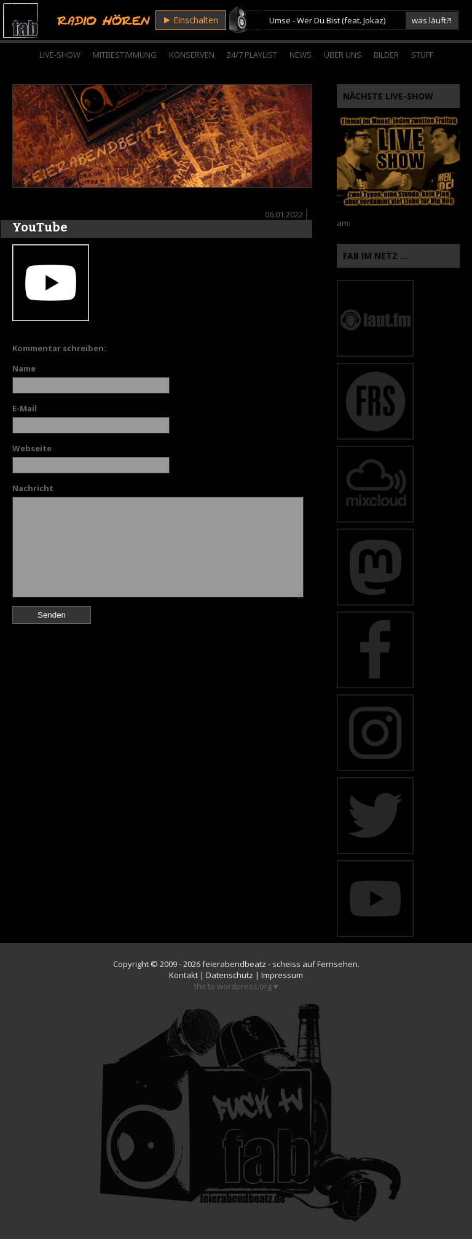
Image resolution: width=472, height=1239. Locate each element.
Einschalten (191, 20)
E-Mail (24, 408)
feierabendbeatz (234, 963)
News (300, 54)
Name (24, 368)
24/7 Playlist (252, 54)
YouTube (40, 227)
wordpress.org (244, 986)
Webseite (32, 448)
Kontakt (183, 975)
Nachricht (32, 488)
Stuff (422, 54)
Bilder (386, 54)
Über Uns (342, 54)
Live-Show (60, 54)
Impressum (282, 975)
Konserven (191, 54)
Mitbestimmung (125, 54)
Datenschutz (229, 975)
